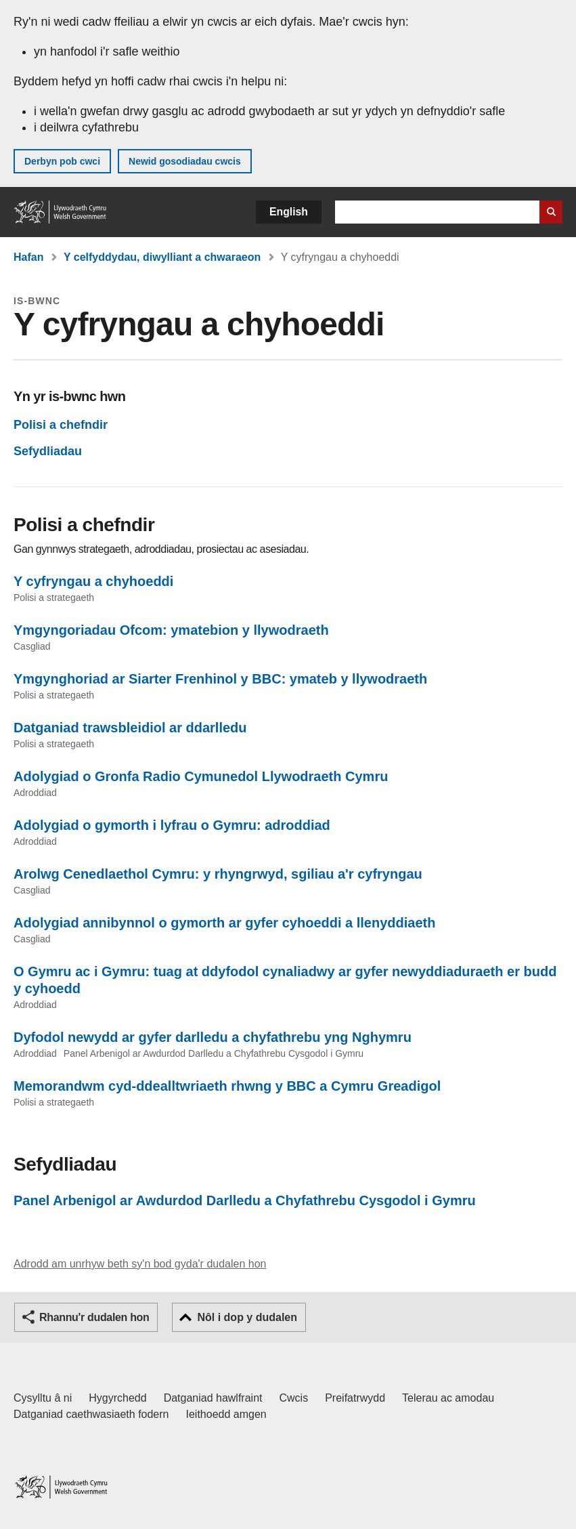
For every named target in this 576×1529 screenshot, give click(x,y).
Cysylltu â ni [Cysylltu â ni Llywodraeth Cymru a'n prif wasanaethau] (43, 1398)
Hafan (28, 257)
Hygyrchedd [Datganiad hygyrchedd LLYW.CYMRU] (117, 1398)
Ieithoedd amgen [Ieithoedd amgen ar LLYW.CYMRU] (226, 1414)
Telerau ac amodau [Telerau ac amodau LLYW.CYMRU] (448, 1398)
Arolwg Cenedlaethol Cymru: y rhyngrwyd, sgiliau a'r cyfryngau (218, 873)
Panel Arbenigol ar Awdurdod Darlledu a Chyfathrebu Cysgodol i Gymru (245, 1200)
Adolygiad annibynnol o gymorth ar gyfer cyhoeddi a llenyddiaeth (224, 922)
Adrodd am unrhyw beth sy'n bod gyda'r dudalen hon (140, 1264)
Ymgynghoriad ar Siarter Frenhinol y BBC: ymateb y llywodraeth (220, 678)
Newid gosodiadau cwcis (185, 161)
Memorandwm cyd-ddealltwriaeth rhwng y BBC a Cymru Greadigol (227, 1085)
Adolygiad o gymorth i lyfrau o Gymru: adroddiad (172, 825)
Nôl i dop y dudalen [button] (247, 1317)
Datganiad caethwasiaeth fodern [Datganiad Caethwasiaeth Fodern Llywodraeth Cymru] (91, 1414)
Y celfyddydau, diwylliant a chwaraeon (162, 257)
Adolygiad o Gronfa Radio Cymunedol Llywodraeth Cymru (201, 776)
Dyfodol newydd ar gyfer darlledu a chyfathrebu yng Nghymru (213, 1037)
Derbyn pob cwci (62, 161)
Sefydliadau (48, 451)
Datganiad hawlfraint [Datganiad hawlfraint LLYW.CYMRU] (213, 1398)
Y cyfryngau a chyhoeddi (93, 581)
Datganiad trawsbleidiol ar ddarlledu (130, 727)
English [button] (288, 211)
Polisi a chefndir (61, 425)
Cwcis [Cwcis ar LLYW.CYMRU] (294, 1398)
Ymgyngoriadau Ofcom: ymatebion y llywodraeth (171, 630)
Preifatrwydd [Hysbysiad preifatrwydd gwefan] (355, 1398)
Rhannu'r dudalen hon (94, 1317)
